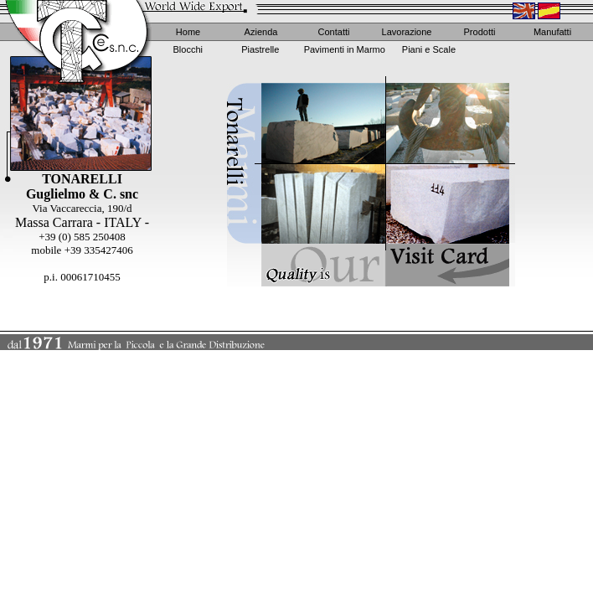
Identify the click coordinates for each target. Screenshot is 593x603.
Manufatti (552, 32)
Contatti (334, 32)
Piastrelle (260, 49)
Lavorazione (407, 32)
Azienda (261, 32)
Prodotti (480, 32)
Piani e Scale (429, 49)
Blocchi (188, 49)
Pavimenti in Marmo (344, 49)
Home (188, 32)
